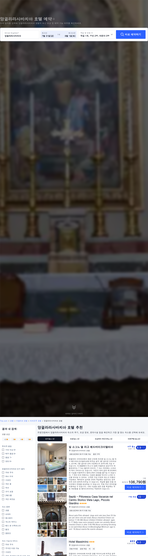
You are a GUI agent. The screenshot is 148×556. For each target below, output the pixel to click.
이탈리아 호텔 (22, 421)
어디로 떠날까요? (12, 33)
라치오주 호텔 (35, 421)
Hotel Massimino (78, 537)
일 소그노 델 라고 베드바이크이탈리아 (91, 447)
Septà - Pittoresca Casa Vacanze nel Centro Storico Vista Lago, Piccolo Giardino (91, 500)
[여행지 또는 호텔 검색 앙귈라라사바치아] (20, 34)
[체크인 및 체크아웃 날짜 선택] (49, 34)
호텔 (12, 421)
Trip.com (4, 421)
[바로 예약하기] (131, 34)
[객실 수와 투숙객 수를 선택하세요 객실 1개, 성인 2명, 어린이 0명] (96, 34)
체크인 (44, 33)
